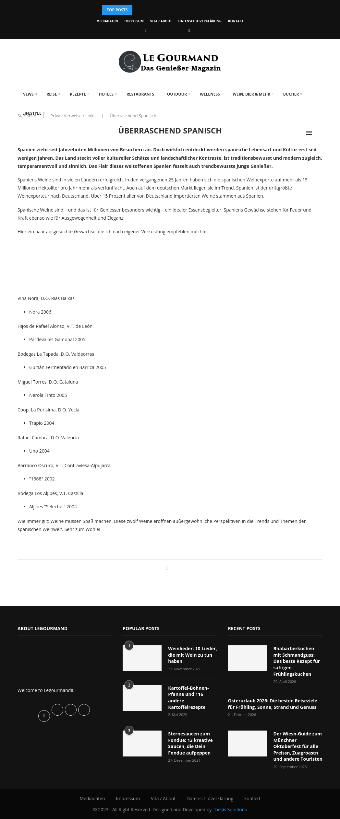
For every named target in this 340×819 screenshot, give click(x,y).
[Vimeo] (189, 30)
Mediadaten (107, 21)
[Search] (319, 132)
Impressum (134, 21)
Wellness (210, 94)
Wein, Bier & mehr (251, 94)
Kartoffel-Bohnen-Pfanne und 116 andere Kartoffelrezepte (188, 697)
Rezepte (78, 94)
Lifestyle (32, 113)
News (28, 94)
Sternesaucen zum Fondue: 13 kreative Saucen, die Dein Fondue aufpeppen (190, 743)
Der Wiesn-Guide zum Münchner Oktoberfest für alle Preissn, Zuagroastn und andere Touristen (297, 746)
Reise (51, 94)
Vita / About (161, 21)
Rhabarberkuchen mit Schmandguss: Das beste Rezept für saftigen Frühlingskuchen (296, 661)
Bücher (291, 94)
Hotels (106, 94)
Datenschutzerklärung (200, 21)
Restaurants (140, 94)
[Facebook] (145, 30)
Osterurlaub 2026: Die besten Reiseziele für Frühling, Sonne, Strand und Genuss (272, 704)
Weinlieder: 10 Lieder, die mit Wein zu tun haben (192, 654)
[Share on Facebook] (166, 568)
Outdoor (177, 94)
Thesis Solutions (230, 809)
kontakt (236, 21)
